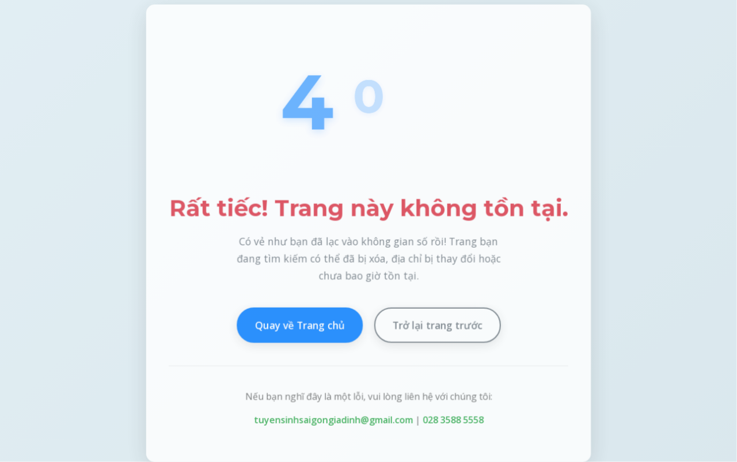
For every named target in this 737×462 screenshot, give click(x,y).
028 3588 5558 (452, 420)
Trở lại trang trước (437, 325)
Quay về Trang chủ (299, 325)
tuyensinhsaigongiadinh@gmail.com (333, 420)
